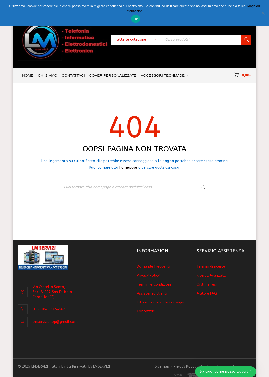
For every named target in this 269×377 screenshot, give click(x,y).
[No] (262, 13)
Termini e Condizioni (154, 284)
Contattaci (146, 311)
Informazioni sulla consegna (161, 302)
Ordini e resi (207, 284)
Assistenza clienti (152, 293)
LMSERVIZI (101, 366)
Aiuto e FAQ (207, 293)
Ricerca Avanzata (211, 275)
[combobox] (135, 40)
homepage (128, 167)
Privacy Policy (148, 275)
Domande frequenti (153, 266)
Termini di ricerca (211, 266)
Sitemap (162, 366)
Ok (136, 19)
